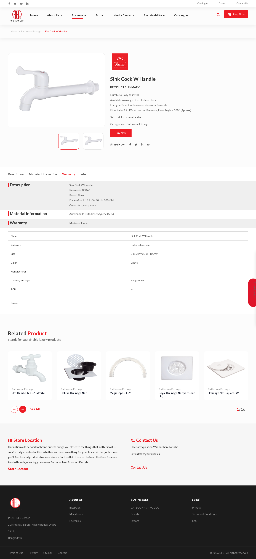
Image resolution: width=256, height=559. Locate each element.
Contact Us (242, 3)
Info (83, 174)
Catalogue (202, 3)
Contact (62, 552)
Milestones (76, 514)
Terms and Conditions (204, 514)
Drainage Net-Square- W (223, 393)
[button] (14, 409)
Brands (135, 514)
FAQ (194, 520)
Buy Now (121, 132)
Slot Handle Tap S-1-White (28, 393)
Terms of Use (15, 552)
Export (135, 520)
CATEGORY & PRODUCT (146, 507)
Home (14, 31)
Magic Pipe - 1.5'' (120, 393)
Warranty (68, 174)
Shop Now (236, 14)
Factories (75, 520)
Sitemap (47, 552)
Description (16, 174)
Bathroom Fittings (31, 31)
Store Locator (18, 469)
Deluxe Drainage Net (74, 393)
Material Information (43, 174)
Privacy (196, 507)
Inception (75, 507)
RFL (221, 552)
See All (35, 409)
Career (222, 3)
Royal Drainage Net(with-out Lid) (177, 394)
